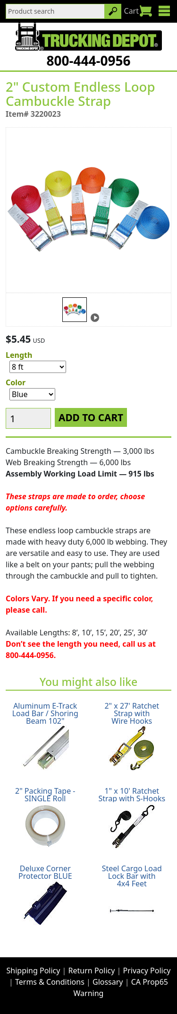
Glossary (108, 982)
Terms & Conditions (49, 982)
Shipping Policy (33, 970)
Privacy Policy (147, 970)
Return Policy (91, 970)
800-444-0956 (88, 60)
